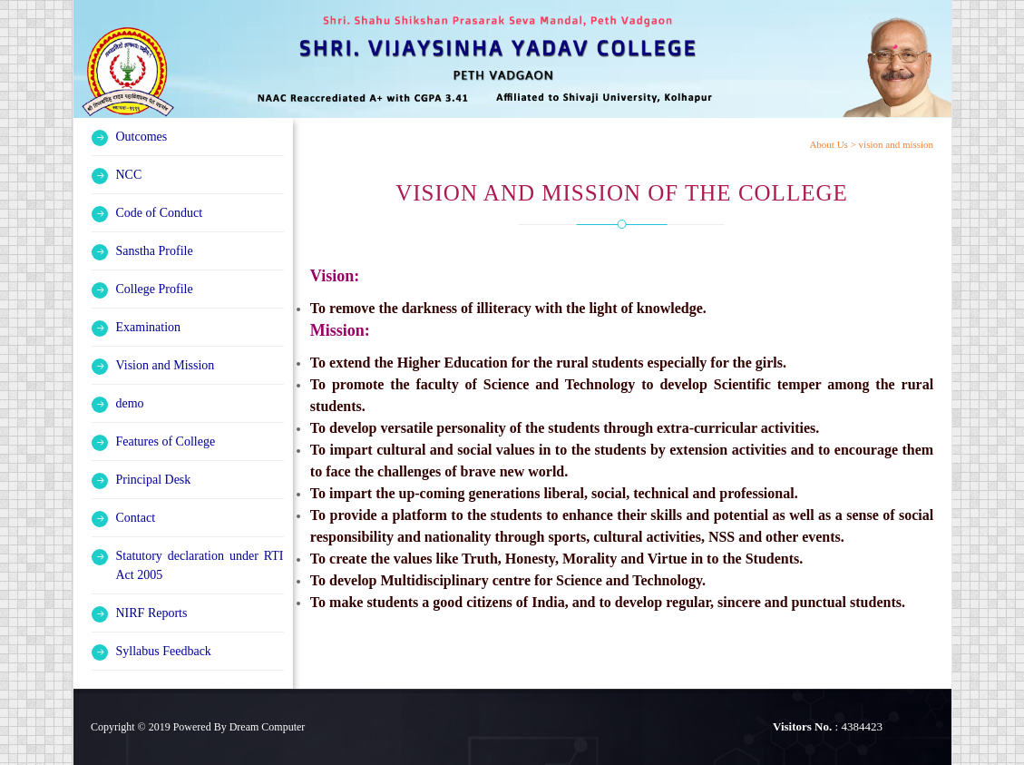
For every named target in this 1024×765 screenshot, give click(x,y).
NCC (129, 174)
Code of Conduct (159, 213)
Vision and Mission (165, 365)
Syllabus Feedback (163, 651)
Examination (148, 327)
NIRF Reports (152, 613)
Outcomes (142, 136)
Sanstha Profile (154, 251)
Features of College (166, 441)
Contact (136, 518)
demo (130, 403)
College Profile (154, 289)
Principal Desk (153, 479)
